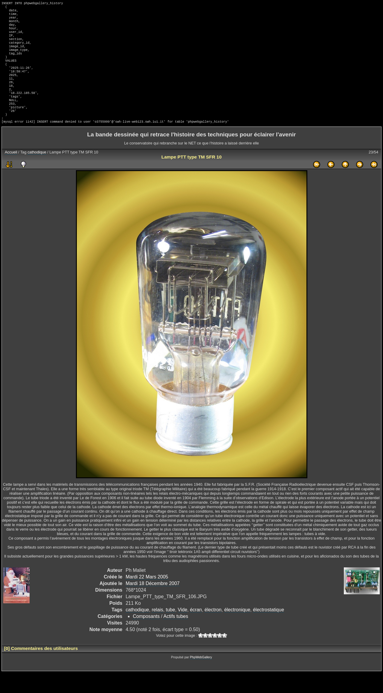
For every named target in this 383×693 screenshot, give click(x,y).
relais (157, 630)
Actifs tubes (175, 636)
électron (213, 630)
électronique (237, 630)
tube (170, 630)
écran (196, 630)
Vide (182, 630)
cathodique (37, 172)
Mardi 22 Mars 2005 (147, 597)
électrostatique (268, 630)
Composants (146, 636)
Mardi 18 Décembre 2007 (153, 603)
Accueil (11, 172)
